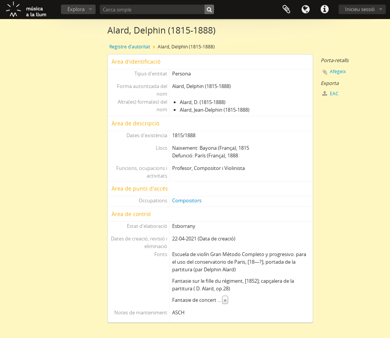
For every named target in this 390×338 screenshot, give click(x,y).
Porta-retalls (286, 9)
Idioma (305, 9)
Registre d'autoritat (129, 46)
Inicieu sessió (360, 9)
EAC (330, 93)
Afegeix (338, 71)
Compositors (186, 200)
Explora (76, 9)
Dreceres (324, 9)
